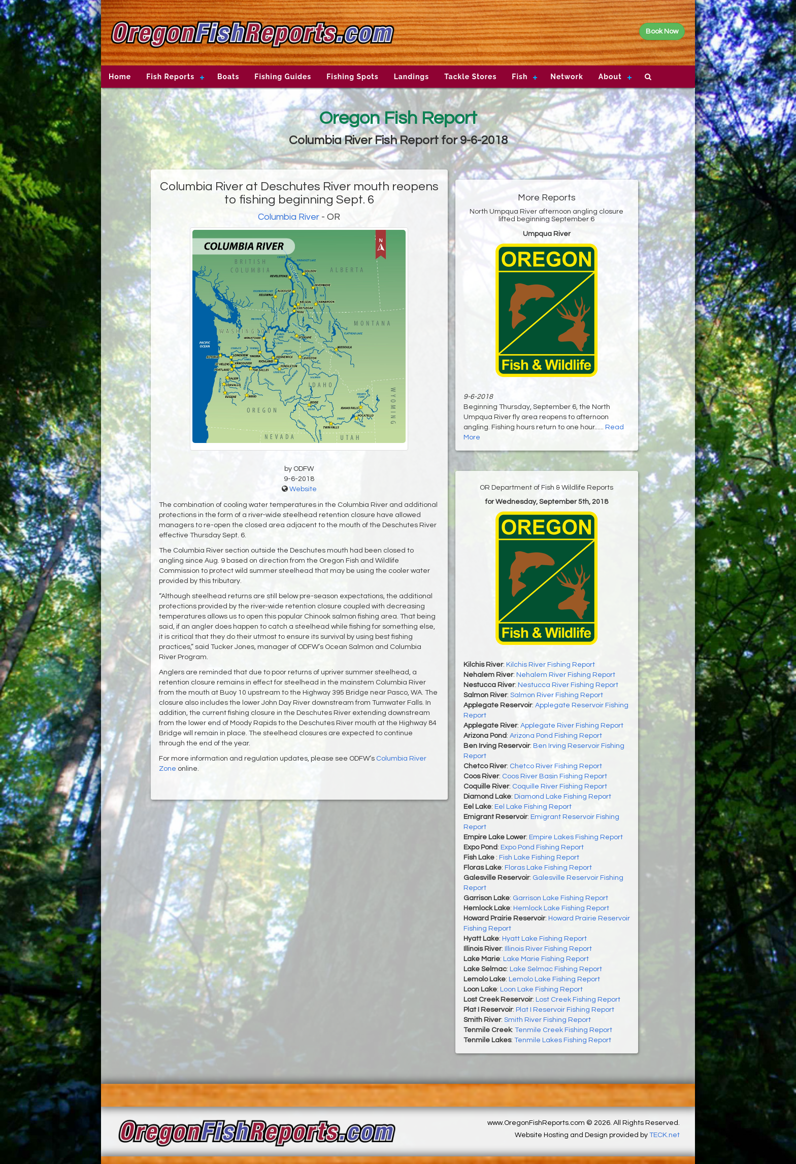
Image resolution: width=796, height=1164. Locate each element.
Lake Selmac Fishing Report (556, 969)
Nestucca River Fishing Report (568, 685)
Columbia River (288, 217)
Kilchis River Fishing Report (550, 664)
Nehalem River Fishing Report (565, 674)
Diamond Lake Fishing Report (562, 796)
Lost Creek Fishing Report (578, 999)
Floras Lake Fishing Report (548, 867)
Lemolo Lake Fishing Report (554, 979)
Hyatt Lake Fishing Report (544, 938)
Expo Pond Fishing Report (542, 847)
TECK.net (664, 1135)
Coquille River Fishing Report (559, 786)
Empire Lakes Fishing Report (576, 837)
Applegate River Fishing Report (571, 725)
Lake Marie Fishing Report (546, 959)
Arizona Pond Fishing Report (556, 735)
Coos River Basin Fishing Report (554, 776)
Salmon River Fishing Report (556, 695)
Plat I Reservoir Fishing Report (565, 1009)
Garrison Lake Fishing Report (560, 898)
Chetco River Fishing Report (556, 766)
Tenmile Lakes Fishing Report (562, 1040)
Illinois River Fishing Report (548, 948)
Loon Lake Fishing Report (541, 989)
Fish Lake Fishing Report (539, 857)
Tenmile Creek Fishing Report (563, 1030)
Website (303, 489)
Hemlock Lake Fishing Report (561, 908)
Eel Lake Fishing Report (533, 806)
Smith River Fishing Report (547, 1019)
